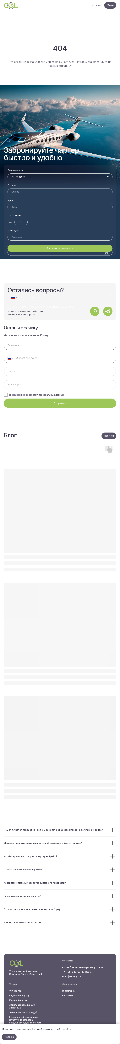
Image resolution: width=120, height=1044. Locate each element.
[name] (60, 345)
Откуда (12, 185)
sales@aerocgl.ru (71, 976)
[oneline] (60, 384)
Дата (10, 230)
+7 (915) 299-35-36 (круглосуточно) (82, 967)
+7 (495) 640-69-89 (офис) (77, 971)
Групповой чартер (19, 995)
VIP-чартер (15, 990)
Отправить (60, 403)
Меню (110, 5)
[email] (60, 371)
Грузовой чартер (18, 1000)
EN (99, 5)
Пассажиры (14, 215)
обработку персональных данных (45, 394)
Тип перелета (15, 170)
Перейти (109, 435)
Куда (10, 200)
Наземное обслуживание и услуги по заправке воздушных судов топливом (25, 1020)
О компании (68, 990)
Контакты (67, 995)
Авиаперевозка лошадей (23, 1012)
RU (93, 5)
